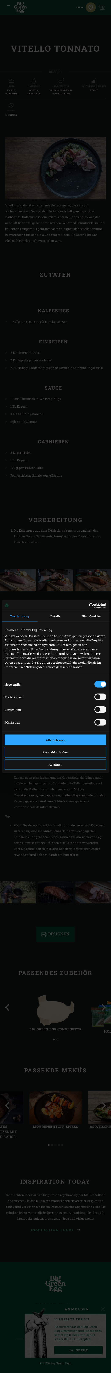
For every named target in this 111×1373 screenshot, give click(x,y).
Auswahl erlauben (55, 752)
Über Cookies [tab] (91, 616)
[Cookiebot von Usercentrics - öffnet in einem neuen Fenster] (87, 605)
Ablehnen (55, 765)
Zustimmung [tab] (19, 616)
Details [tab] (55, 616)
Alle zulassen (55, 740)
